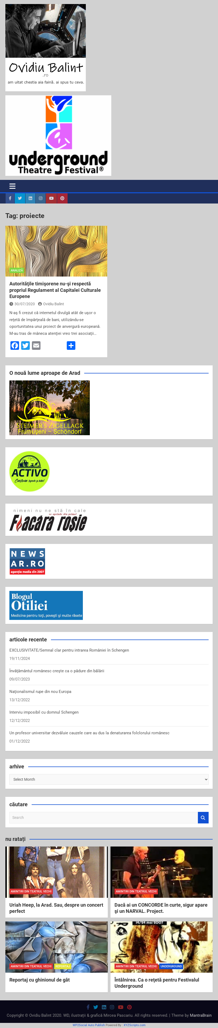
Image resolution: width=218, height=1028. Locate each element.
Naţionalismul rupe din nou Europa (40, 691)
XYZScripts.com (135, 1025)
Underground (171, 966)
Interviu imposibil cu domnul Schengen (44, 712)
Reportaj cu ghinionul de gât (39, 980)
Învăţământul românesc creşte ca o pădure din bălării (56, 671)
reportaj (63, 966)
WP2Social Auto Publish (89, 1025)
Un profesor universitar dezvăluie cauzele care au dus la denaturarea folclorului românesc (89, 733)
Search (203, 817)
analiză (17, 270)
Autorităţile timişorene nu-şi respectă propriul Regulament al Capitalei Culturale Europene (55, 290)
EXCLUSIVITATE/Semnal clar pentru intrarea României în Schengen (69, 650)
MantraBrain (201, 1015)
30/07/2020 (22, 304)
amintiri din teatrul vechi (31, 891)
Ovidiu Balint (51, 304)
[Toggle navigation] (12, 186)
